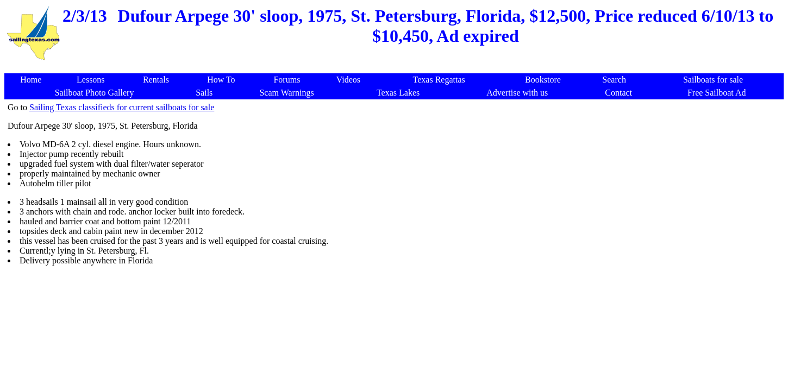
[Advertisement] (396, 68)
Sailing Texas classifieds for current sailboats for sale (121, 107)
